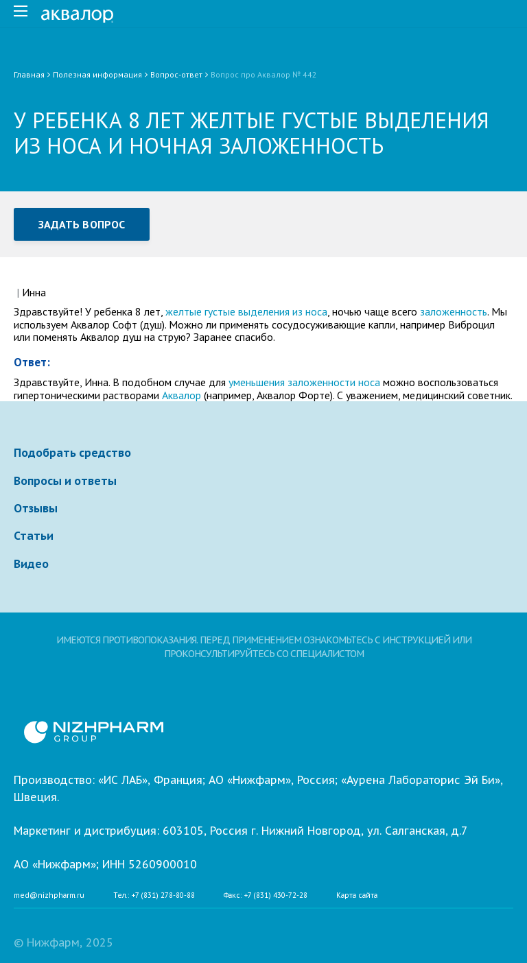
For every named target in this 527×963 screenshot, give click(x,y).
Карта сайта (356, 895)
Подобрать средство (72, 453)
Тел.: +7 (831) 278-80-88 (154, 895)
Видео (31, 564)
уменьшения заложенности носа (303, 382)
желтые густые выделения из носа (246, 311)
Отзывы (36, 508)
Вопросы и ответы (65, 481)
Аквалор (181, 395)
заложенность (453, 311)
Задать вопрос (81, 224)
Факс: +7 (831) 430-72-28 (265, 895)
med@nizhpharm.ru (49, 895)
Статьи (34, 536)
